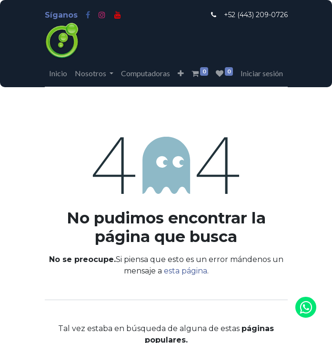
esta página (185, 270)
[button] (181, 73)
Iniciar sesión (262, 73)
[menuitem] (58, 73)
